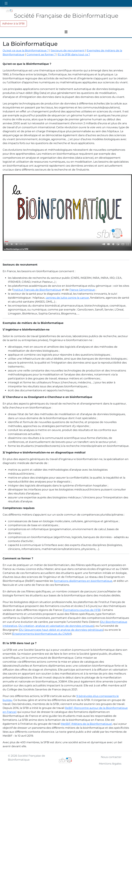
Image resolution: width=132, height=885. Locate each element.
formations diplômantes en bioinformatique (83, 580)
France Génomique (82, 289)
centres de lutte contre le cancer (67, 297)
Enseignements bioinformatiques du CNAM (42, 633)
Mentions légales (110, 763)
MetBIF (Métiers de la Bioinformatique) (86, 723)
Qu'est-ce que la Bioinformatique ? (26, 50)
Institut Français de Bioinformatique (37, 289)
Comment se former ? (41, 54)
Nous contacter (111, 757)
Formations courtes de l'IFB (81, 610)
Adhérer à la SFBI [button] (13, 23)
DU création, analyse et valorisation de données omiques (56, 625)
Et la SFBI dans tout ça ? (74, 54)
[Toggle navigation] (6, 3)
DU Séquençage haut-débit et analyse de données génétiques (61, 629)
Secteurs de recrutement (68, 50)
